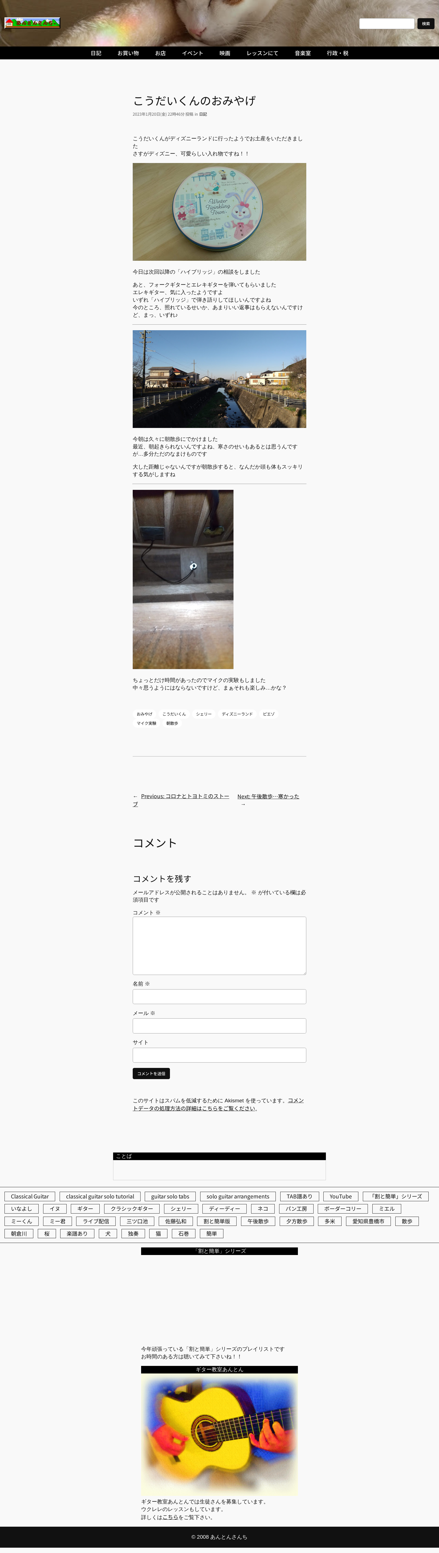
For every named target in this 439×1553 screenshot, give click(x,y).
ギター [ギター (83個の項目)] (85, 1208)
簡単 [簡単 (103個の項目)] (211, 1233)
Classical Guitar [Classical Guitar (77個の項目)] (30, 1196)
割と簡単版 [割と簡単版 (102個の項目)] (217, 1221)
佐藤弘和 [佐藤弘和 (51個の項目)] (175, 1221)
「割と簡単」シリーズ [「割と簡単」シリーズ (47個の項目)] (395, 1196)
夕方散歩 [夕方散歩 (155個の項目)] (296, 1221)
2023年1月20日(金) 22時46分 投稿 (163, 114)
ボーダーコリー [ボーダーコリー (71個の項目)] (342, 1208)
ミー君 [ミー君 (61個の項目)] (58, 1221)
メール (144, 1013)
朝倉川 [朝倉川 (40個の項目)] (19, 1233)
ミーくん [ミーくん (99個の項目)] (21, 1221)
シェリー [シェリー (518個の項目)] (181, 1208)
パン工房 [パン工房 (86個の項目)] (296, 1208)
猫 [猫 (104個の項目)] (158, 1233)
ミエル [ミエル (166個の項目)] (387, 1208)
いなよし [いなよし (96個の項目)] (21, 1208)
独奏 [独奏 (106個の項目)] (133, 1233)
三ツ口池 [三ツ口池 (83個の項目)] (137, 1221)
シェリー (204, 714)
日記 (203, 114)
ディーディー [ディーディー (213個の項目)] (224, 1208)
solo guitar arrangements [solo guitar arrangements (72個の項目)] (238, 1196)
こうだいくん (174, 714)
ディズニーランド (237, 714)
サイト (141, 1042)
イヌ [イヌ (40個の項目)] (55, 1208)
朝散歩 (172, 723)
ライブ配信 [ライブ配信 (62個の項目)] (96, 1221)
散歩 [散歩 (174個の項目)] (407, 1221)
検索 (426, 23)
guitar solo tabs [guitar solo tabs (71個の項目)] (170, 1196)
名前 (141, 984)
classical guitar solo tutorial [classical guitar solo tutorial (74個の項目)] (100, 1196)
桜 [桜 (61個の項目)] (47, 1233)
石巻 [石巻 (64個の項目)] (183, 1233)
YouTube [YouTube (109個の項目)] (341, 1196)
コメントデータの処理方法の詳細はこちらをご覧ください (218, 1104)
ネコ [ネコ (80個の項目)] (263, 1208)
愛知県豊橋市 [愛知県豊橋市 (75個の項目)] (368, 1221)
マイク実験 (146, 723)
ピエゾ (269, 714)
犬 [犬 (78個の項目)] (108, 1233)
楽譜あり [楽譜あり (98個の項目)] (77, 1233)
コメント (147, 913)
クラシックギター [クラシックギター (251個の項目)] (132, 1208)
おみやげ (144, 714)
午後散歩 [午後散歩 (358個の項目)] (258, 1221)
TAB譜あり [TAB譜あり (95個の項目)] (300, 1196)
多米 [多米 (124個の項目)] (329, 1221)
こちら (170, 1517)
